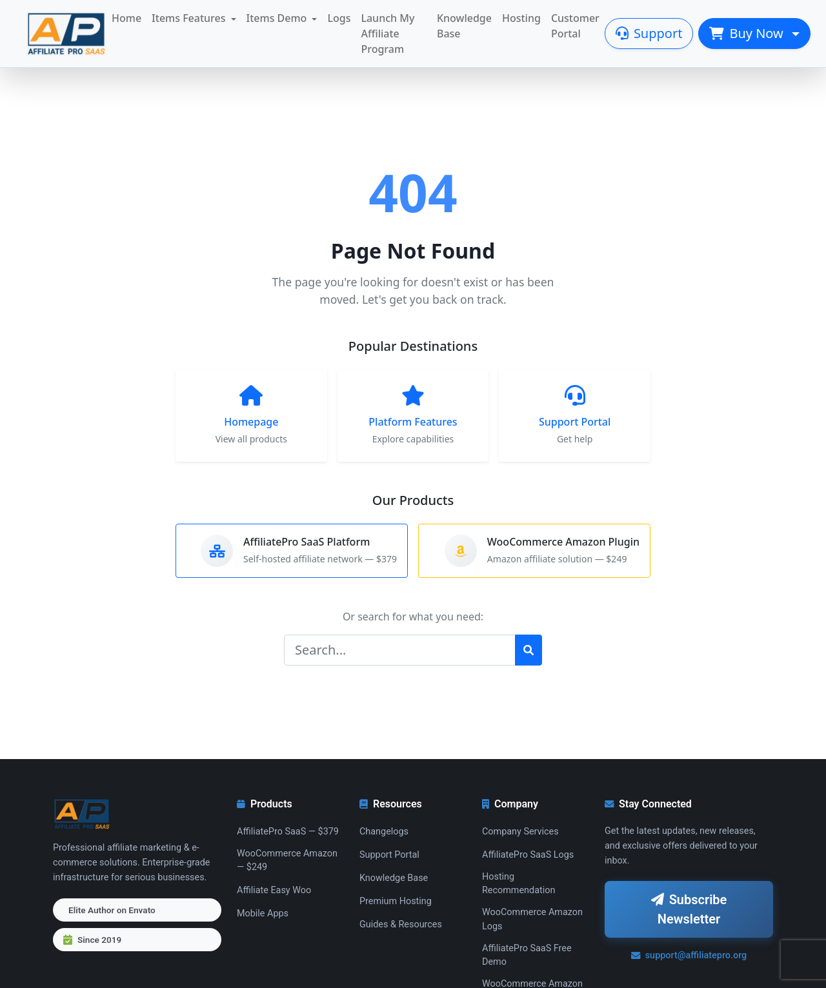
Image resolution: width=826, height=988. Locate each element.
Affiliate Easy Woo (274, 890)
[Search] (400, 650)
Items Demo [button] (277, 18)
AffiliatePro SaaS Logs (528, 854)
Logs (338, 18)
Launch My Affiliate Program (387, 33)
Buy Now (748, 33)
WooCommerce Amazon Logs (532, 919)
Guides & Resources (400, 924)
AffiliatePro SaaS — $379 (288, 831)
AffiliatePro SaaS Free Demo (527, 955)
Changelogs (383, 831)
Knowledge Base (464, 26)
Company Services (520, 831)
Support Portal (389, 854)
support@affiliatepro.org (689, 955)
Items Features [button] (188, 18)
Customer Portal (575, 26)
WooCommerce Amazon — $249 (287, 860)
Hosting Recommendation (518, 883)
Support (649, 33)
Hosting (521, 18)
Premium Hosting (395, 901)
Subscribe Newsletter (689, 909)
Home (126, 18)
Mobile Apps (262, 913)
